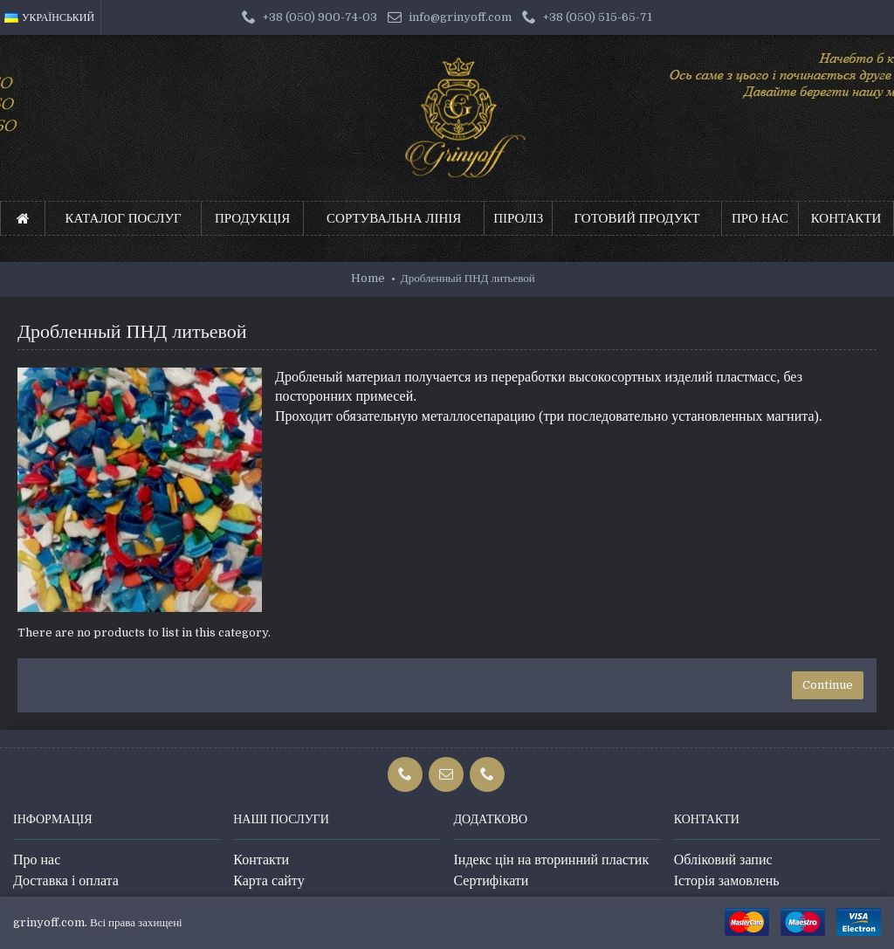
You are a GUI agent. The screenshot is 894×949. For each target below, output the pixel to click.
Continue (827, 684)
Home (368, 278)
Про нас (36, 859)
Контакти (261, 859)
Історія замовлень (727, 880)
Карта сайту (268, 880)
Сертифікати (491, 880)
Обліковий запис (723, 859)
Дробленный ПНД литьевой (468, 278)
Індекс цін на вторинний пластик (552, 859)
